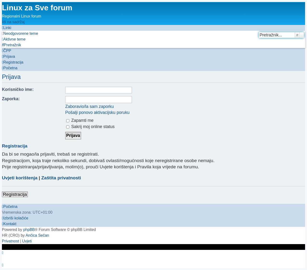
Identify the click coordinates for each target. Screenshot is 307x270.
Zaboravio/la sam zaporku (89, 106)
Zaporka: (11, 98)
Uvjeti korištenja (19, 177)
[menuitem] (20, 33)
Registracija (15, 194)
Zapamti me (80, 120)
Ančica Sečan (37, 235)
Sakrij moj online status (90, 126)
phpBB (29, 230)
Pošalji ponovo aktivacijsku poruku (97, 112)
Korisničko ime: (18, 89)
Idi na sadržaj (13, 22)
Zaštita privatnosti (61, 177)
